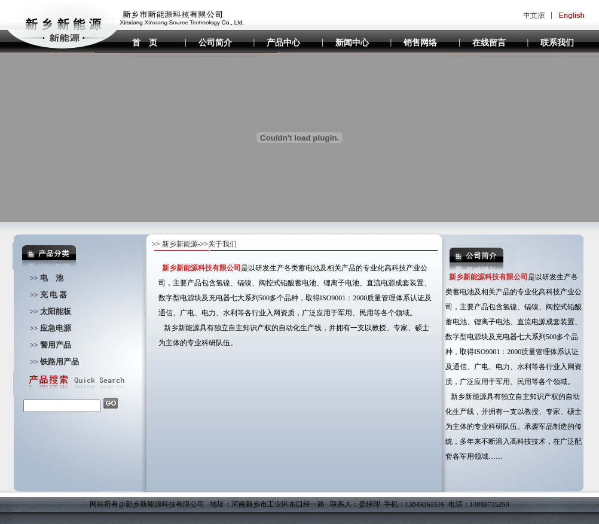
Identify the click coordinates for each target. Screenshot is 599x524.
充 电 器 (54, 294)
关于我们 (222, 244)
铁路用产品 (59, 361)
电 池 (51, 277)
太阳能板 (55, 311)
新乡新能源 (180, 244)
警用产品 (56, 344)
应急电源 (55, 328)
